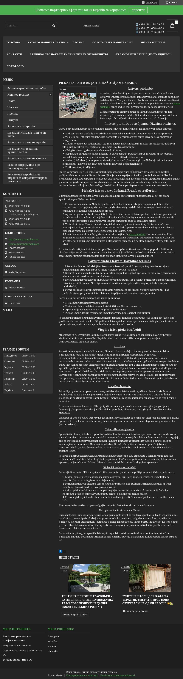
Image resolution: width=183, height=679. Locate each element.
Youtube (52, 641)
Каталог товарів (18, 94)
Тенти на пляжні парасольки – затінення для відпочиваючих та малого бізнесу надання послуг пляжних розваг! (87, 601)
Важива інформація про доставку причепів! (23, 166)
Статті (11, 101)
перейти (138, 10)
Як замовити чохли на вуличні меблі (22, 150)
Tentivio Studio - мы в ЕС (17, 659)
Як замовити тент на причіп (26, 142)
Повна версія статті (75, 614)
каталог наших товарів (46, 42)
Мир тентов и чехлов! (17, 645)
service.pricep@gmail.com (23, 243)
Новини (12, 107)
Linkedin (53, 651)
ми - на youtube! (153, 42)
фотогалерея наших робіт (112, 42)
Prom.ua (112, 672)
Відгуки (12, 120)
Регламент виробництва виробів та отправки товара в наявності (27, 178)
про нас (78, 42)
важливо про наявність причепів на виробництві (69, 54)
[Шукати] (53, 26)
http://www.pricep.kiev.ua (23, 239)
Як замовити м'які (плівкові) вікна (26, 134)
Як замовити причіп (21, 126)
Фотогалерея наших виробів (26, 88)
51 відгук (151, 2)
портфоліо (15, 66)
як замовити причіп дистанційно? (143, 54)
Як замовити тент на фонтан (26, 158)
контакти (14, 54)
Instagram (54, 636)
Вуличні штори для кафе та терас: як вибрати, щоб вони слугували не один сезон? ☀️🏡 (147, 599)
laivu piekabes (136, 234)
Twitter (52, 646)
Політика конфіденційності (117, 675)
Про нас (12, 113)
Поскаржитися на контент (82, 675)
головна (13, 42)
